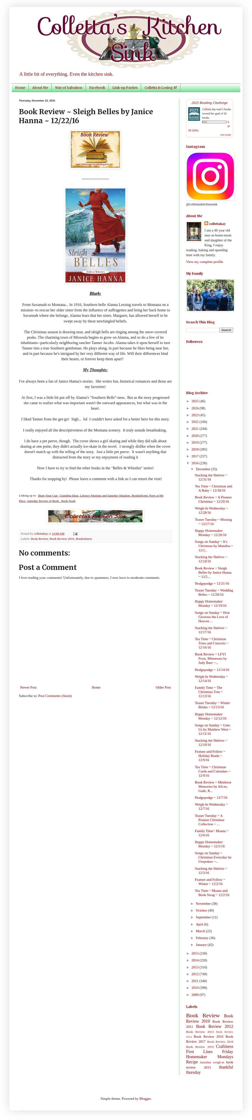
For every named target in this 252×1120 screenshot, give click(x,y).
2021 (195, 429)
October (202, 910)
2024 (195, 408)
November (203, 903)
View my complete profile (204, 262)
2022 (195, 422)
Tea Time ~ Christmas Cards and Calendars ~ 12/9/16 (213, 771)
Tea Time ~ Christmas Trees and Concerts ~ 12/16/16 (211, 643)
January (201, 945)
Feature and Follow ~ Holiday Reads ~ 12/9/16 (210, 756)
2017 (195, 456)
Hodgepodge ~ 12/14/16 (212, 670)
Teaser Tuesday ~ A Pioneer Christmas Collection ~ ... (209, 820)
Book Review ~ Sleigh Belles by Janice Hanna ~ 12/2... (213, 572)
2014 (195, 960)
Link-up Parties (125, 88)
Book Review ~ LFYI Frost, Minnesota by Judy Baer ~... (211, 658)
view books (225, 134)
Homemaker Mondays (209, 1056)
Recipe (192, 1062)
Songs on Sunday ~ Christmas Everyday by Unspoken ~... (213, 857)
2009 (195, 995)
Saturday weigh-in (212, 1062)
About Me (40, 88)
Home (20, 88)
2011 (195, 981)
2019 (195, 442)
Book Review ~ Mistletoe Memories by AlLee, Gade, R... (213, 786)
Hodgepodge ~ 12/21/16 (212, 583)
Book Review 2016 (62, 538)
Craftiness (224, 1046)
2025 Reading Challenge (209, 103)
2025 (195, 401)
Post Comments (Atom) (55, 696)
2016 (195, 463)
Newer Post (28, 687)
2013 (195, 967)
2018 (195, 449)
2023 (195, 415)
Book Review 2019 (200, 1047)
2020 (195, 436)
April (200, 924)
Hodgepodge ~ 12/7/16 (211, 797)
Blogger (145, 1098)
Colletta (206, 109)
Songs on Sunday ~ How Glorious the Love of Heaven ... (212, 617)
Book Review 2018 (220, 1041)
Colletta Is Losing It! (161, 88)
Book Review (39, 538)
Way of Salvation (68, 88)
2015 (195, 953)
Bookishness (84, 538)
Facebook (97, 88)
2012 (195, 974)
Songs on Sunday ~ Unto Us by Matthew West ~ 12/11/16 (213, 729)
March (201, 931)
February (202, 938)
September (204, 917)
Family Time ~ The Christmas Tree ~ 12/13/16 (209, 692)
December (203, 469)
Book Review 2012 (214, 1026)
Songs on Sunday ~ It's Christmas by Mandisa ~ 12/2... (214, 546)
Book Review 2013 (200, 1032)
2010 (195, 988)
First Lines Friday (209, 1051)
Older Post (163, 687)
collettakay (41, 533)
